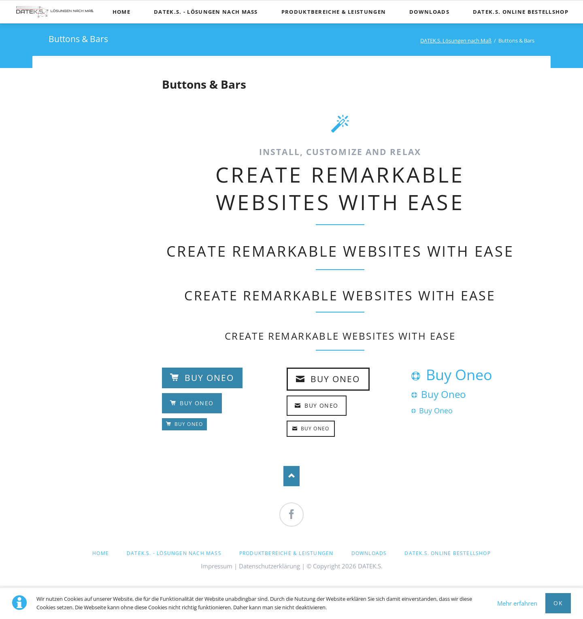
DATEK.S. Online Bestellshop (447, 553)
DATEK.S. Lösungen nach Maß (456, 40)
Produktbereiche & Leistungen (286, 553)
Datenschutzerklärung (269, 566)
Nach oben (291, 476)
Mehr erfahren (517, 603)
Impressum (216, 566)
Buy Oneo (208, 377)
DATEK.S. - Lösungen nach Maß (174, 553)
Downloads (369, 553)
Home (100, 553)
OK (558, 603)
